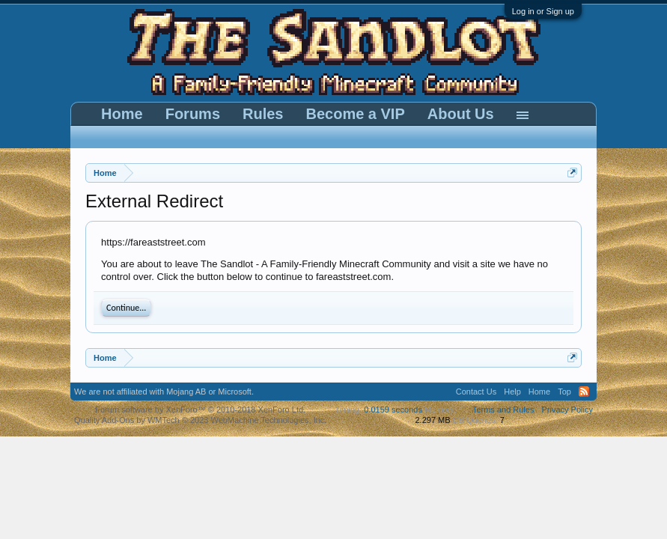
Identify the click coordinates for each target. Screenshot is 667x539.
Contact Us (476, 391)
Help (512, 391)
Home (122, 114)
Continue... (126, 307)
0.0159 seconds (393, 409)
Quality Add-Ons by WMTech (200, 419)
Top (564, 391)
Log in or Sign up (543, 11)
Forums (192, 114)
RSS (584, 391)
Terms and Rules (503, 409)
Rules (263, 114)
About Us (460, 114)
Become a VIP (354, 114)
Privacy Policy (566, 409)
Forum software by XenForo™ (200, 409)
